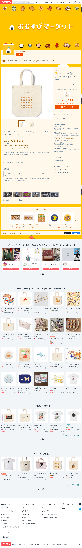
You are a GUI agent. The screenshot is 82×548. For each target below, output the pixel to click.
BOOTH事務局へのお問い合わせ (50, 517)
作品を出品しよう (61, 2)
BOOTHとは (48, 2)
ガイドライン (37, 544)
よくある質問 (45, 511)
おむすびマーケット (22, 51)
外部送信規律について (58, 544)
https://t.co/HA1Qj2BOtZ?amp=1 (13, 141)
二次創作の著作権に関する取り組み (10, 527)
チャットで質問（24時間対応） (50, 514)
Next (51, 93)
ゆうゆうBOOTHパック (71, 138)
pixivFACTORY (57, 150)
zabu (69, 264)
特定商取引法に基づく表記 (61, 166)
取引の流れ (59, 157)
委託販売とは (4, 523)
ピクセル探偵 (52, 264)
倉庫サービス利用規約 (28, 544)
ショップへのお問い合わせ (61, 172)
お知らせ (44, 507)
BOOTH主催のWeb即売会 (28, 523)
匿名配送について (6, 514)
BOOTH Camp (5, 532)
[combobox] (21, 2)
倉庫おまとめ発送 (26, 520)
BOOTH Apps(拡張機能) (7, 511)
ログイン (38, 2)
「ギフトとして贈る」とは (63, 118)
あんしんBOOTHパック (59, 138)
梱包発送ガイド (5, 520)
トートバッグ (67, 70)
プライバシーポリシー (60, 169)
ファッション (58, 70)
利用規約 (19, 544)
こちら (16, 162)
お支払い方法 (59, 160)
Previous (2, 93)
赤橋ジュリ (11, 264)
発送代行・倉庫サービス (7, 517)
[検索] (28, 2)
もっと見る (41, 275)
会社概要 (14, 544)
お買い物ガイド (26, 511)
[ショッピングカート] (70, 2)
